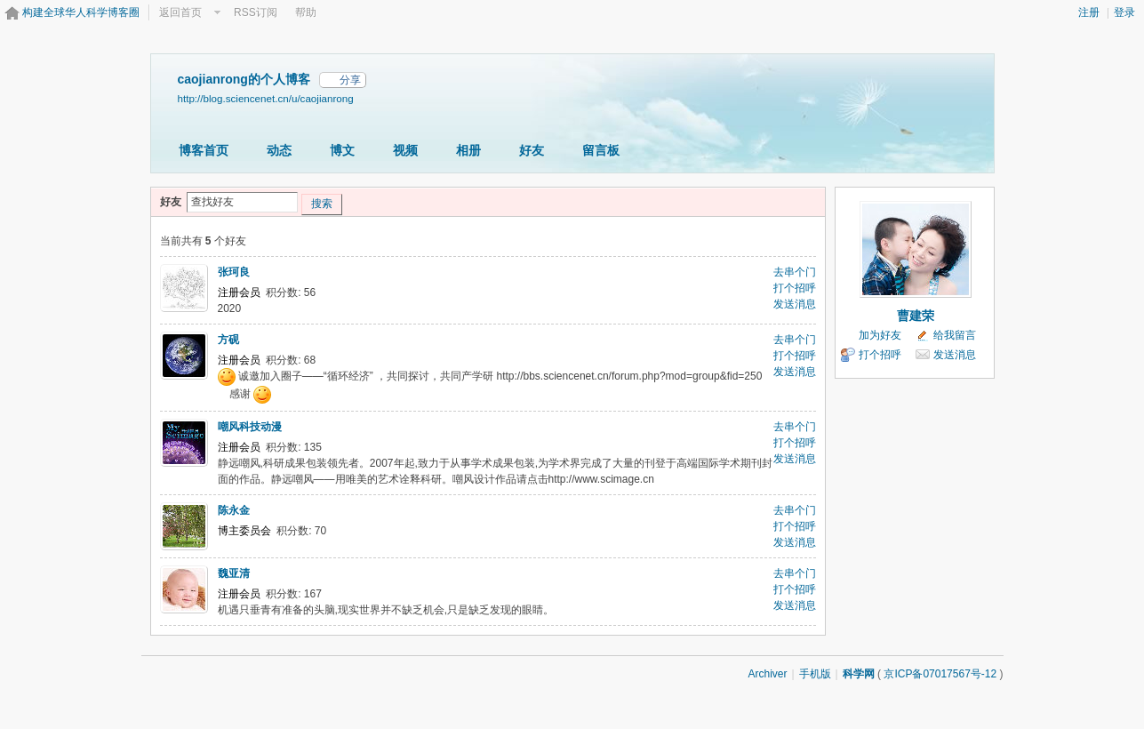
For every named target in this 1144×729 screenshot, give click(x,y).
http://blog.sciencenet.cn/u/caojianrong (266, 98)
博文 (342, 150)
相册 (468, 150)
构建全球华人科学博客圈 (81, 12)
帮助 (305, 12)
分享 (350, 80)
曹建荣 (915, 315)
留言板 (601, 150)
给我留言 (954, 335)
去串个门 (794, 272)
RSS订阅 (255, 12)
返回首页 (180, 12)
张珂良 (234, 272)
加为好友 (880, 335)
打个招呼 (794, 288)
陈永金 (234, 510)
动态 (279, 150)
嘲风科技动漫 (250, 427)
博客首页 (203, 150)
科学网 (859, 674)
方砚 (228, 339)
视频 (405, 150)
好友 (531, 150)
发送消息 (794, 304)
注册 (1089, 12)
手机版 (815, 674)
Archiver (767, 674)
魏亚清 (234, 573)
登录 (1124, 12)
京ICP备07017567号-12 (940, 674)
